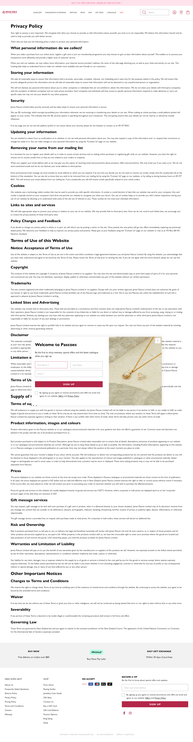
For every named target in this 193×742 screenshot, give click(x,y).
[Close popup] (157, 340)
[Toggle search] (145, 12)
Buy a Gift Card (50, 705)
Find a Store (48, 684)
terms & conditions (125, 734)
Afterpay (8, 714)
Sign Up (68, 384)
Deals (45, 722)
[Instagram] (129, 713)
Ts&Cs (60, 395)
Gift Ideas (99, 12)
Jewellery (38, 12)
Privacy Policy (73, 395)
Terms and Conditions (14, 705)
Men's (82, 12)
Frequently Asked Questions (17, 688)
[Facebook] (124, 713)
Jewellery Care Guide (52, 693)
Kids (90, 12)
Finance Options (50, 714)
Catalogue (111, 12)
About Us (9, 684)
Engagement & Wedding (55, 12)
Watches (73, 12)
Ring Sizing (47, 718)
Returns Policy (11, 693)
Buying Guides (49, 688)
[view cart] (187, 12)
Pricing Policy (10, 701)
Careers (8, 709)
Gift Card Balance (51, 709)
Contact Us (48, 701)
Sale (121, 12)
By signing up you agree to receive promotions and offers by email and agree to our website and (70, 394)
